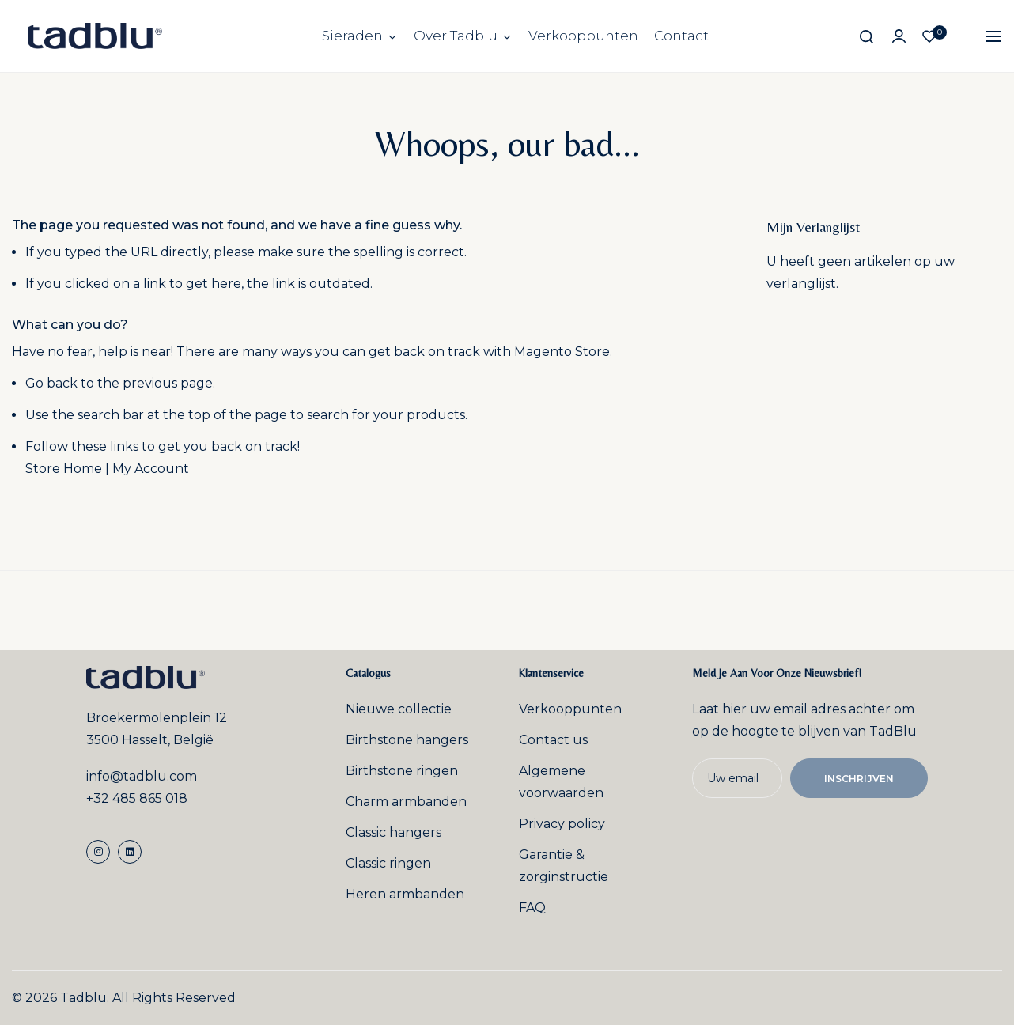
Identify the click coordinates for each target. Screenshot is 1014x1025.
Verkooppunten (583, 35)
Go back (51, 383)
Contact (681, 35)
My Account (150, 468)
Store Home (63, 468)
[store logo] (95, 36)
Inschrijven (859, 779)
